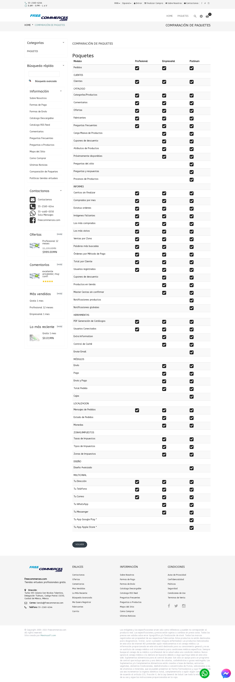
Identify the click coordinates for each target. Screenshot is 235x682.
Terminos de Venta (176, 598)
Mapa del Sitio (37, 151)
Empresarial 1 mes (40, 314)
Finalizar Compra (153, 3)
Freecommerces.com (49, 220)
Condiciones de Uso (176, 593)
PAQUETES (32, 51)
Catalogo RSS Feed (40, 125)
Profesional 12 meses (41, 307)
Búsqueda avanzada (46, 81)
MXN (117, 3)
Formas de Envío (38, 111)
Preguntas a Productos (42, 145)
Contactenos (45, 199)
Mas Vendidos (78, 588)
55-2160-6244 (46, 206)
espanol (126, 3)
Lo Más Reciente (79, 593)
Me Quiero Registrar (81, 602)
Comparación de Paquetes (50, 25)
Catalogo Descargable (42, 118)
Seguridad (173, 588)
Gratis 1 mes (36, 300)
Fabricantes (77, 607)
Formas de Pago (38, 105)
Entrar (138, 3)
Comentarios (37, 131)
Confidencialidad (176, 579)
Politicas (172, 584)
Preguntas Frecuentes (41, 138)
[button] (79, 545)
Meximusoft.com (48, 635)
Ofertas (76, 579)
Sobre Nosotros (173, 3)
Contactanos (191, 3)
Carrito (75, 611)
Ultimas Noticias (38, 165)
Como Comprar (38, 158)
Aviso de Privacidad (177, 575)
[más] (59, 234)
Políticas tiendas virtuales (44, 178)
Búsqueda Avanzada (82, 598)
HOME (27, 25)
